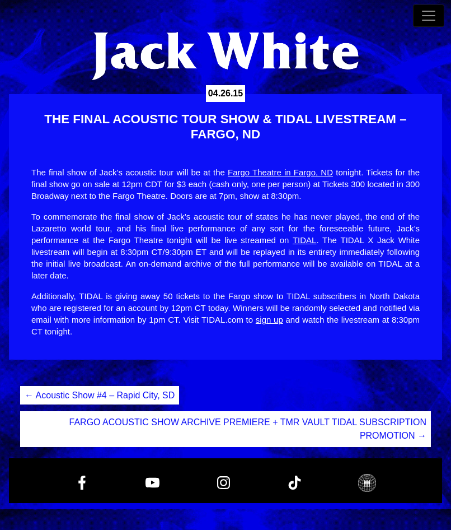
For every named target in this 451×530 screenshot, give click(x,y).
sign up (269, 319)
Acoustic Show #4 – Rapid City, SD (100, 395)
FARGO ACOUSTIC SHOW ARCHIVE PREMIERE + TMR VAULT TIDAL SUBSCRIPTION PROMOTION (247, 428)
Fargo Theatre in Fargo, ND (280, 172)
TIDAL (305, 240)
